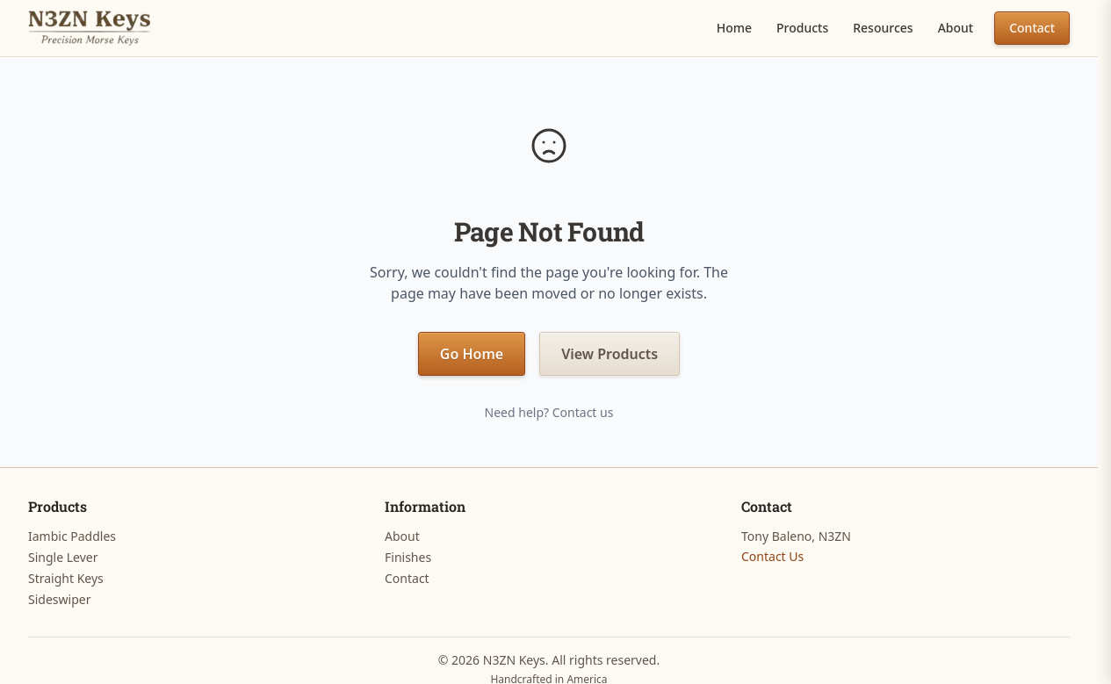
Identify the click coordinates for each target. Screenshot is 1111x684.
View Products (609, 354)
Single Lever (62, 557)
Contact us (583, 412)
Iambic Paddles (72, 536)
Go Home (471, 354)
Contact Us (772, 556)
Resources (883, 27)
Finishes (408, 557)
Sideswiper (59, 599)
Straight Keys (66, 578)
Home (734, 27)
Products (802, 27)
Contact (1032, 27)
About (956, 27)
